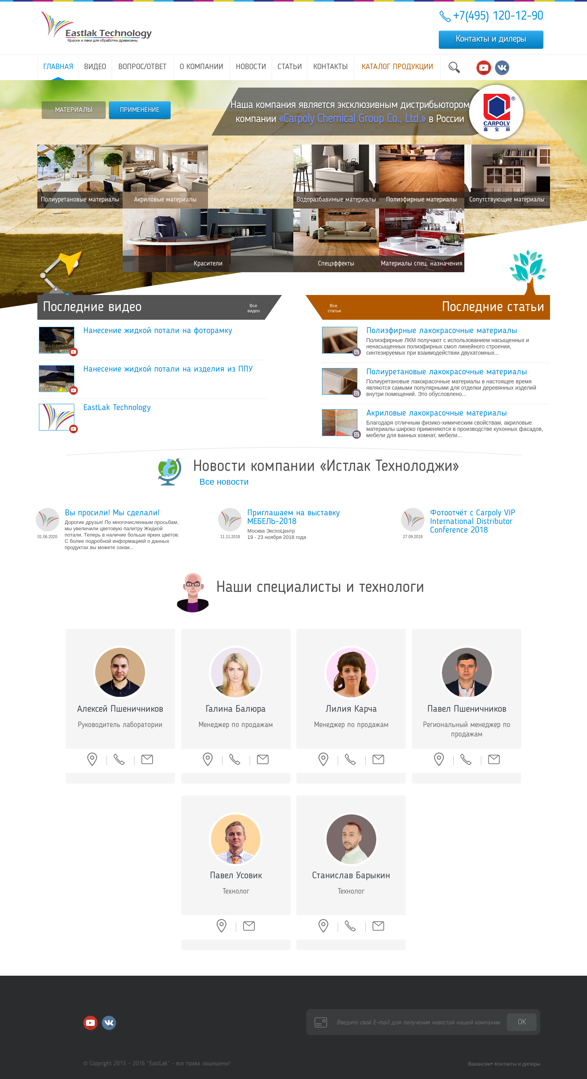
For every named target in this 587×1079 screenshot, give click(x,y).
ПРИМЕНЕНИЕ (140, 110)
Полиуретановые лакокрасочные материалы (446, 372)
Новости (251, 67)
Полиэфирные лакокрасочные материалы (441, 330)
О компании (201, 67)
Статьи (290, 67)
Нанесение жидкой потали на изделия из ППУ (168, 369)
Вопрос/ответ (142, 67)
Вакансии (479, 1064)
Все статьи (334, 308)
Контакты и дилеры (491, 39)
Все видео (253, 308)
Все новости (223, 482)
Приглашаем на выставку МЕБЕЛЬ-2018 (293, 517)
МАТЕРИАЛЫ (73, 110)
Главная (58, 67)
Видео (95, 67)
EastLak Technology (117, 407)
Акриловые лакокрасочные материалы (436, 413)
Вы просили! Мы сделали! (112, 513)
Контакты (330, 67)
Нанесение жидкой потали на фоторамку (157, 330)
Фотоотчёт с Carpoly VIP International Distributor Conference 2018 (472, 522)
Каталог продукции (397, 67)
